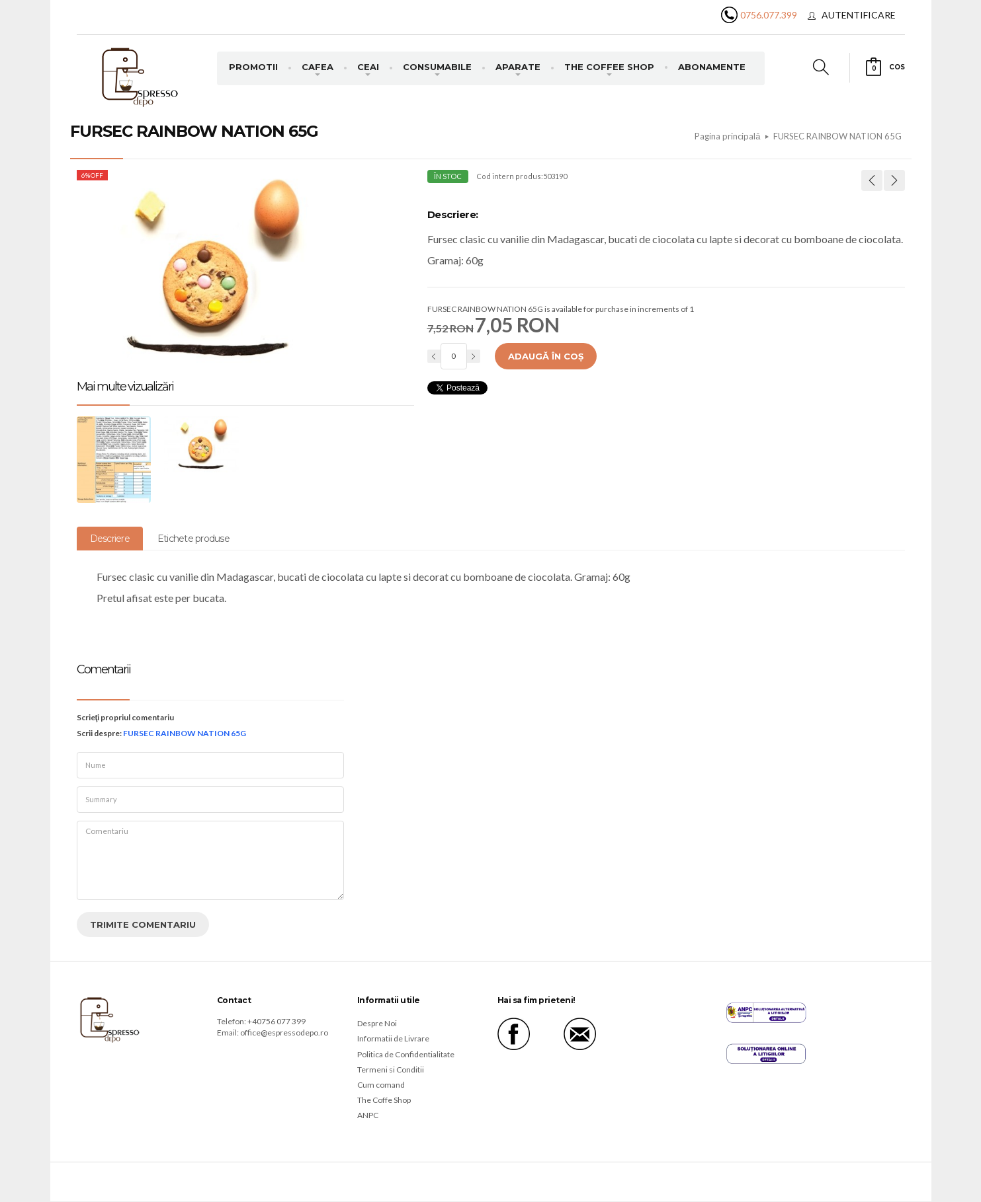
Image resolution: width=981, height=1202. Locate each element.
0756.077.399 (768, 14)
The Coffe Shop (384, 1100)
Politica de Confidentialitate (405, 1054)
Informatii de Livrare (393, 1038)
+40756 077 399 (276, 1021)
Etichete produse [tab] (193, 539)
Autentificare (859, 14)
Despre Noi (377, 1023)
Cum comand (381, 1085)
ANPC (367, 1115)
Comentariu (210, 860)
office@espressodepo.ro (284, 1032)
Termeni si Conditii (390, 1069)
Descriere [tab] (110, 539)
